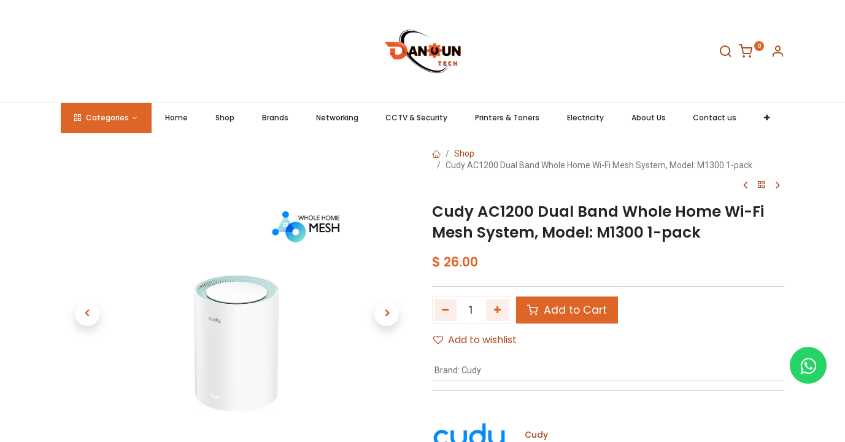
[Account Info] (777, 53)
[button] (767, 118)
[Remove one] (445, 310)
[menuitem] (177, 118)
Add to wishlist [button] (475, 340)
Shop (464, 153)
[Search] (725, 53)
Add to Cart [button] (567, 310)
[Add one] (497, 310)
